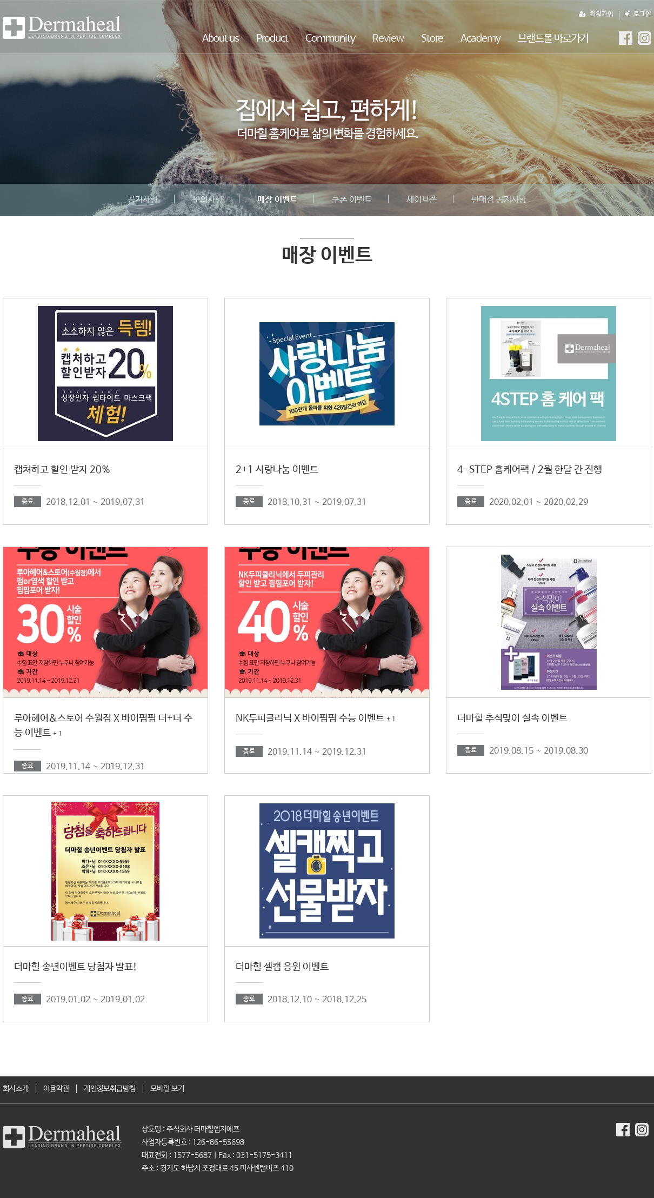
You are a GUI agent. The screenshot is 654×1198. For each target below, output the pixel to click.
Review (388, 39)
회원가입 (596, 14)
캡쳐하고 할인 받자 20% (62, 469)
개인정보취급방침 (110, 1088)
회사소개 (16, 1088)
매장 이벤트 (277, 200)
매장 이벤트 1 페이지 (62, 27)
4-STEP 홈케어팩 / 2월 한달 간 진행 (529, 469)
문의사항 (207, 200)
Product (272, 39)
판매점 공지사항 (498, 200)
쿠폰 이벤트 (352, 200)
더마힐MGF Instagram (644, 38)
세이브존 (421, 200)
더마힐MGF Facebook (625, 38)
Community (330, 39)
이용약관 (56, 1088)
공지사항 (143, 200)
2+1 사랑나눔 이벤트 (277, 469)
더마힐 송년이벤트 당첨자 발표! (75, 967)
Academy (480, 39)
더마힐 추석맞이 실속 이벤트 (512, 718)
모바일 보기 (167, 1088)
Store (432, 39)
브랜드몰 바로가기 (553, 39)
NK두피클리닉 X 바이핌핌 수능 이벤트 (316, 718)
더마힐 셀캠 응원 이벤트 (282, 967)
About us (220, 39)
